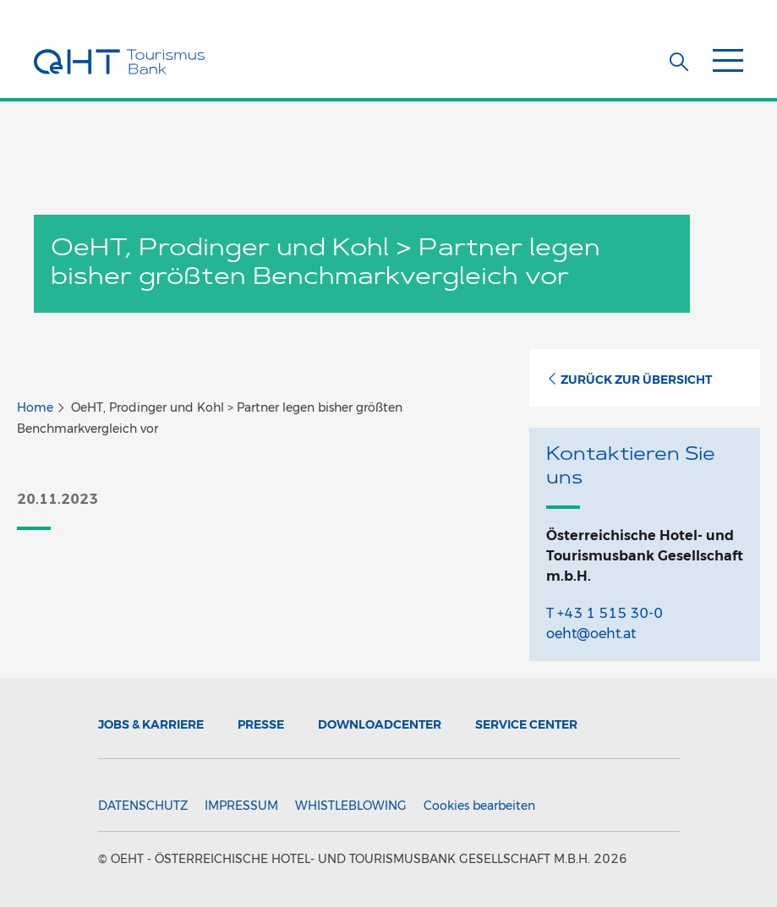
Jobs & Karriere (151, 724)
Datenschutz (143, 805)
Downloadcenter (379, 724)
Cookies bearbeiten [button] (479, 805)
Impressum (241, 805)
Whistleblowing (351, 805)
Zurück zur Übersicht (629, 379)
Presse (261, 724)
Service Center (526, 724)
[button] (679, 62)
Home (35, 407)
